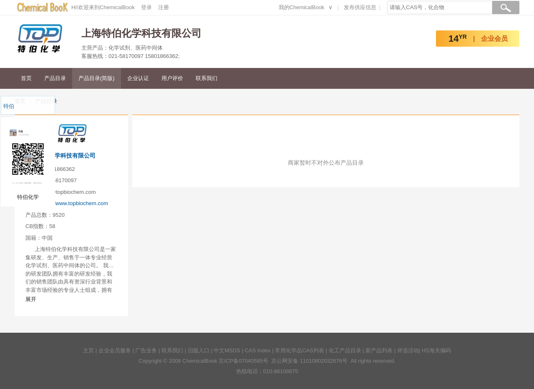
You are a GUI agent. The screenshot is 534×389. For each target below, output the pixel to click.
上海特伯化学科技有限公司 (60, 155)
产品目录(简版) (96, 78)
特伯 (8, 106)
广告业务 (146, 350)
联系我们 (206, 78)
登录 (146, 7)
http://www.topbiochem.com (75, 203)
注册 (163, 7)
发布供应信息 (360, 7)
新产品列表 (379, 350)
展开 (30, 299)
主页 (88, 350)
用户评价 (172, 78)
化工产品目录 (345, 350)
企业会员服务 (114, 350)
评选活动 (408, 350)
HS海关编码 (436, 350)
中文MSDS (227, 350)
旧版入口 (198, 350)
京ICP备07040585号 (243, 361)
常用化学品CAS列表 (299, 350)
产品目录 (55, 78)
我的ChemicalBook (302, 7)
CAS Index (257, 350)
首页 (26, 78)
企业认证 (138, 78)
